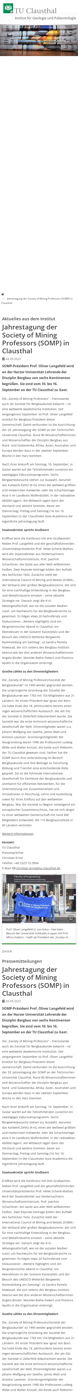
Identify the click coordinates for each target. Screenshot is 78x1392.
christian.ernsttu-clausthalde (38, 868)
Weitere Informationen (18, 834)
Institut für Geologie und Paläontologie (45, 18)
